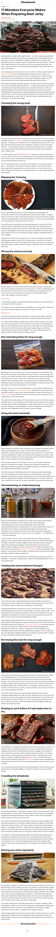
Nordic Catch (5, 298)
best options (27, 154)
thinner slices (5, 313)
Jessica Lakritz (7, 17)
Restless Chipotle (6, 74)
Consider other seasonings (29, 549)
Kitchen (3, 6)
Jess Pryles (18, 140)
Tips (8, 6)
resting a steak (30, 759)
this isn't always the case (23, 390)
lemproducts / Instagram (49, 807)
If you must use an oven (32, 624)
